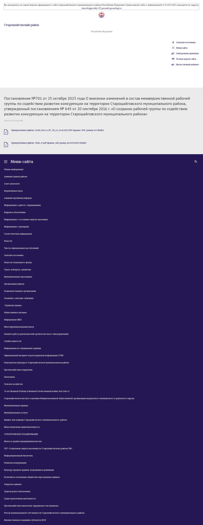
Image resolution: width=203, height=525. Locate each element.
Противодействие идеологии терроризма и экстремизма (31, 506)
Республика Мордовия (101, 31)
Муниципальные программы (18, 277)
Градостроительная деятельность (20, 499)
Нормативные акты (13, 191)
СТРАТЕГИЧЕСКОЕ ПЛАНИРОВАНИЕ (21, 434)
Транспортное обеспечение (17, 491)
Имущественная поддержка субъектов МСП (25, 520)
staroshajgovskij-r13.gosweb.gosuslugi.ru (101, 8)
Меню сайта (181, 48)
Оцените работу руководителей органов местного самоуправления (36, 334)
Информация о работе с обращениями (22, 205)
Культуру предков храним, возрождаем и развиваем (29, 470)
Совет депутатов (12, 184)
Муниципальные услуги (16, 413)
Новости (8, 241)
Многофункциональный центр (19, 327)
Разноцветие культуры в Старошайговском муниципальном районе (36, 363)
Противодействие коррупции (18, 370)
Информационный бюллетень (18, 456)
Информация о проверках (16, 227)
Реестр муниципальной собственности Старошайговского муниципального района (44, 513)
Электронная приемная (187, 53)
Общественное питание (15, 312)
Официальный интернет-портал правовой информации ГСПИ (33, 355)
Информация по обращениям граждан (22, 348)
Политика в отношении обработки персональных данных (32, 477)
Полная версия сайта (186, 59)
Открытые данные (13, 484)
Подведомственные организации (20, 291)
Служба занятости (12, 341)
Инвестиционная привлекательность (22, 427)
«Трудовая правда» (13, 305)
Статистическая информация (18, 234)
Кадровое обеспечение (15, 212)
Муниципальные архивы (16, 405)
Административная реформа (18, 198)
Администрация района (15, 176)
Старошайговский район (21, 25)
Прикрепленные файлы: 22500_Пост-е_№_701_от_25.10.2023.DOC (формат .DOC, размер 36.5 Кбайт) (57, 130)
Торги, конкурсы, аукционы (17, 270)
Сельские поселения (186, 42)
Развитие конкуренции (15, 463)
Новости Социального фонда (18, 262)
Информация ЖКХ (13, 320)
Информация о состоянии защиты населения (26, 219)
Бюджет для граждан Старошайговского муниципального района (35, 420)
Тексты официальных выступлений (21, 248)
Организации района (14, 284)
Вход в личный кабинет (187, 64)
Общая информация (13, 169)
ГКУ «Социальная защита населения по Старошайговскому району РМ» (38, 448)
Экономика (9, 377)
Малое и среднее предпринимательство (23, 441)
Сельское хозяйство (13, 384)
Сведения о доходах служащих (19, 298)
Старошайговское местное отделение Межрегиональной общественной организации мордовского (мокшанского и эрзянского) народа (69, 398)
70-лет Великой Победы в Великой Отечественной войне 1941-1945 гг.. (37, 391)
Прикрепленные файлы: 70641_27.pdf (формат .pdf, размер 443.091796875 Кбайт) (49, 143)
